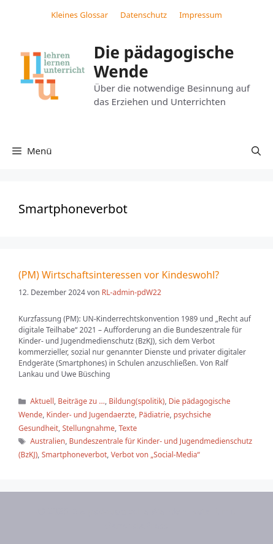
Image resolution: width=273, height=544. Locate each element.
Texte (127, 428)
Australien (47, 441)
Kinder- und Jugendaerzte (91, 414)
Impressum (200, 14)
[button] (256, 150)
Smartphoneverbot (74, 454)
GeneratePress (136, 525)
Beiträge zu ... (81, 401)
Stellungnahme (88, 428)
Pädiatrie (154, 414)
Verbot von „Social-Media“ (155, 454)
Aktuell (42, 401)
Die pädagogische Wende (164, 61)
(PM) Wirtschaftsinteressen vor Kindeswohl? (118, 275)
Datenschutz (143, 14)
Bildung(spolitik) (136, 401)
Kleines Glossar (79, 14)
